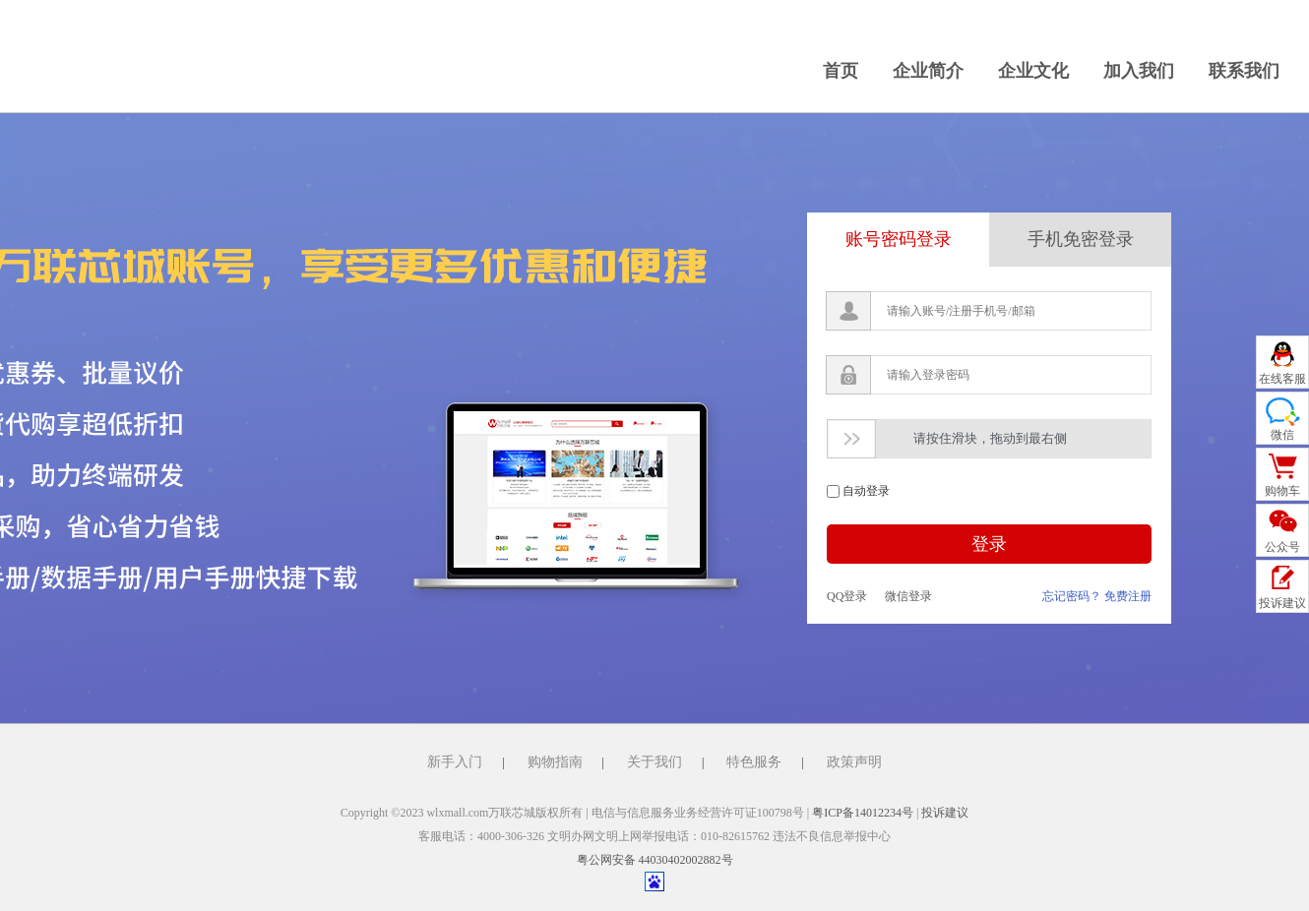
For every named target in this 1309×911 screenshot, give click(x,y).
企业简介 (928, 71)
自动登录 (866, 491)
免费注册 (1128, 596)
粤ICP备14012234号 (862, 813)
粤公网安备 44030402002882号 (655, 860)
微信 (1282, 435)
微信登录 (908, 596)
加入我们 (1138, 71)
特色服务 (753, 762)
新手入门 (454, 762)
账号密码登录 (898, 239)
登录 (989, 544)
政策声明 (854, 762)
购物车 (1282, 491)
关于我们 (654, 762)
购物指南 (555, 762)
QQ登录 (847, 596)
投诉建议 (944, 813)
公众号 (1282, 547)
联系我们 (1244, 71)
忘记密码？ (1071, 596)
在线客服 (1282, 379)
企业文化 (1033, 71)
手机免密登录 (1081, 239)
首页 (840, 71)
